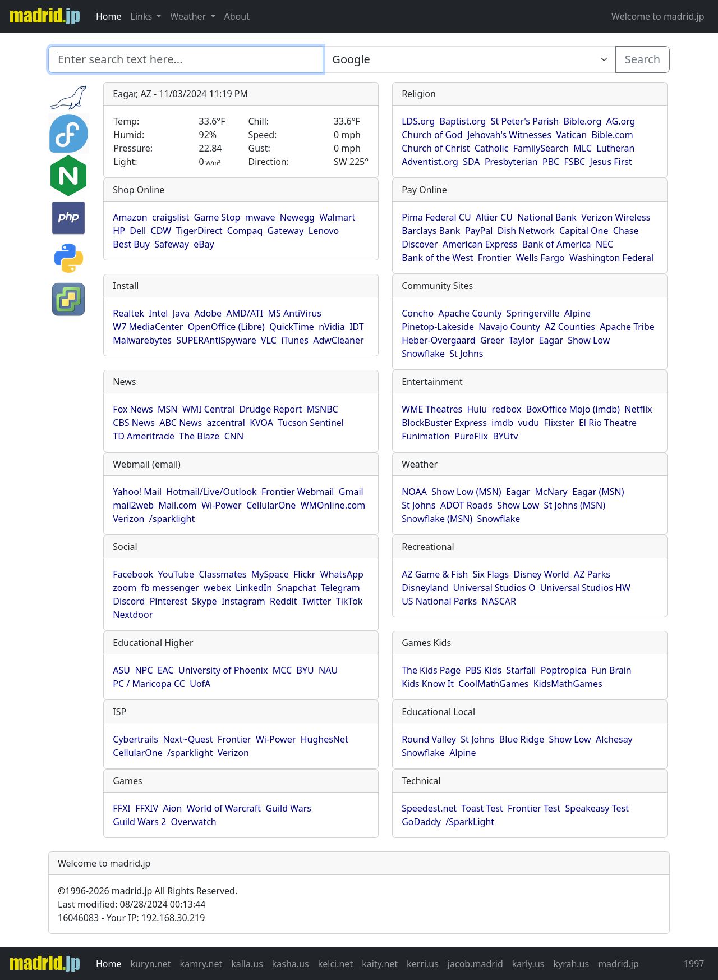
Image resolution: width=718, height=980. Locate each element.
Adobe (208, 313)
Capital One (584, 231)
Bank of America (556, 244)
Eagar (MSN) (598, 492)
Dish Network (526, 231)
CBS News (134, 422)
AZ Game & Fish (435, 574)
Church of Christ (436, 148)
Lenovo (324, 231)
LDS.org (418, 121)
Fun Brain (611, 670)
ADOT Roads (466, 505)
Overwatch (194, 822)
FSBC (575, 161)
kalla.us (247, 964)
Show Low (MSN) (466, 492)
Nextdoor (133, 614)
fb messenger (170, 587)
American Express (480, 244)
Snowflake (423, 353)
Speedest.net (429, 808)
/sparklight (172, 518)
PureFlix (471, 436)
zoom (124, 587)
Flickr (304, 574)
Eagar (550, 340)
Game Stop (217, 217)
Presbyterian (511, 161)
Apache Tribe (627, 326)
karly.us (528, 964)
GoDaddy (421, 822)
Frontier (495, 257)
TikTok (349, 601)
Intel (158, 313)
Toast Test (482, 808)
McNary (551, 492)
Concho (418, 313)
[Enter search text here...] (469, 59)
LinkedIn (254, 587)
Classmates (222, 574)
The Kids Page (431, 670)
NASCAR (498, 601)
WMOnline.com (333, 505)
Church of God (432, 135)
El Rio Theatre (608, 422)
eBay (204, 244)
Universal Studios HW (585, 587)
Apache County (469, 313)
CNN (233, 436)
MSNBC (322, 409)
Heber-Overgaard (439, 340)
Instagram (243, 601)
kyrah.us (571, 964)
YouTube (176, 574)
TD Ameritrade (143, 436)
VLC (269, 340)
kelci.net (335, 964)
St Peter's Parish (525, 121)
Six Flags (491, 574)
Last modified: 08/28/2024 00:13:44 (131, 904)
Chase (626, 231)
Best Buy (131, 244)
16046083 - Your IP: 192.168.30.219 (131, 918)
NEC (604, 244)
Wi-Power (221, 505)
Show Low (589, 340)
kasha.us (290, 964)
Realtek (128, 313)
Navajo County (509, 326)
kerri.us (423, 964)
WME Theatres (432, 409)
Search (642, 59)
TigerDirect (199, 231)
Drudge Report (270, 409)
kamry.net (201, 964)
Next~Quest (188, 739)
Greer (492, 340)
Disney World (541, 574)
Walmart (337, 217)
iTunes (295, 340)
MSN (167, 409)
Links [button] (143, 16)
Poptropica (564, 670)
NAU (328, 670)
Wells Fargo (540, 257)
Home (109, 16)
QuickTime (291, 326)
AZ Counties (570, 326)
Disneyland (425, 587)
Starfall (521, 670)
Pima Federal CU (436, 217)
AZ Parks (592, 574)
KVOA (261, 422)
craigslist (170, 217)
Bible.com (612, 135)
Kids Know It (428, 683)
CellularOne (271, 505)
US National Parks (439, 601)
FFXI (121, 808)
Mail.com (177, 505)
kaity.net (380, 964)
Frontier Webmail (297, 492)
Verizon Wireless (615, 217)
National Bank (547, 217)
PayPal (479, 231)
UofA (200, 683)
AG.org (621, 121)
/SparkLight (469, 822)
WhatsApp (341, 574)
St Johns (466, 353)
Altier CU (494, 217)
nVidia (332, 326)
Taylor (521, 340)
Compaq (245, 231)
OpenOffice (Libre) (226, 326)
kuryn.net (151, 964)
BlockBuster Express (444, 422)
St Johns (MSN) (574, 505)
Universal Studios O (494, 587)
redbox (507, 409)
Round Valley (429, 739)
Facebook (133, 574)
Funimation (426, 436)
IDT (356, 326)
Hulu (477, 409)
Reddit (283, 601)
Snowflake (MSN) (437, 518)
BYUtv (505, 436)
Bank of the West (437, 257)
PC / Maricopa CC (149, 683)
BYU (305, 670)
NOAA (414, 492)
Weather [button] (189, 16)
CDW (161, 231)
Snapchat (296, 587)
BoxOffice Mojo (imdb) (573, 409)
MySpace (270, 574)
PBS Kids (484, 670)
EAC (166, 670)
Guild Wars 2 (139, 822)
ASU (121, 670)
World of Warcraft (224, 808)
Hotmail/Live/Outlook (211, 492)
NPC (144, 670)
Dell (138, 231)
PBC (550, 161)
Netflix (638, 409)
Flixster (559, 422)
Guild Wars (288, 808)
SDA (471, 161)
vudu (528, 422)
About (237, 16)
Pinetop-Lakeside (438, 326)
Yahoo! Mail (137, 492)
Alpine (577, 313)
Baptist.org (463, 121)
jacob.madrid (475, 964)
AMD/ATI (244, 313)
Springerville (533, 313)
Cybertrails (135, 739)
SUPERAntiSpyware (216, 340)
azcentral (226, 422)
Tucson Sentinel (311, 422)
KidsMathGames (567, 683)
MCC (282, 670)
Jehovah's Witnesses (509, 135)
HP (119, 231)
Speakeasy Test (597, 808)
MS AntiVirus (294, 313)
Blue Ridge (521, 739)
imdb (502, 422)
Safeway (171, 244)
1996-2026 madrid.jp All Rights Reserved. (147, 891)
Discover (420, 244)
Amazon (130, 217)
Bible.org (583, 121)
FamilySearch (541, 148)
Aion (172, 808)
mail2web (133, 505)
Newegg (297, 217)
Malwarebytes (142, 340)
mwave (260, 217)
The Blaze (199, 436)
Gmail (351, 492)
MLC (582, 148)
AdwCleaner (338, 340)
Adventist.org (430, 161)
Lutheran (615, 148)
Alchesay (614, 739)
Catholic (491, 148)
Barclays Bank (431, 231)
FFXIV (146, 808)
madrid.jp (618, 964)
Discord (129, 601)
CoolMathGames (493, 683)
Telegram (340, 587)
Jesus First (611, 161)
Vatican (571, 135)
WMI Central (208, 409)
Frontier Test (534, 808)
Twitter (316, 601)
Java (181, 313)
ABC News (180, 422)
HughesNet (324, 739)
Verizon (128, 518)
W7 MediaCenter (148, 326)
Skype (204, 601)
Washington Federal (611, 257)
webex (217, 587)
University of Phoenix (223, 670)
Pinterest (168, 601)
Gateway (286, 231)
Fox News (133, 409)
